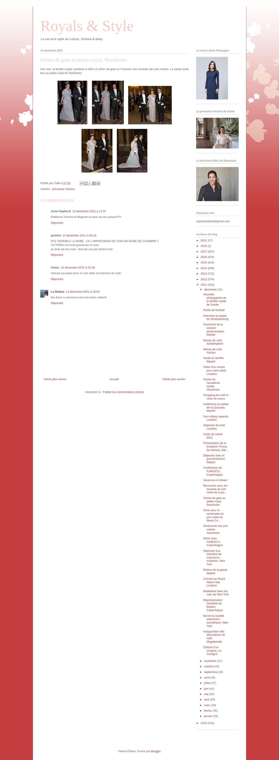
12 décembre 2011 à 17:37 (89, 211)
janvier (208, 716)
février (208, 710)
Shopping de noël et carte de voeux (215, 396)
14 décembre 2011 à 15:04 (83, 291)
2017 (204, 251)
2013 (204, 273)
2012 (204, 279)
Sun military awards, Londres (216, 418)
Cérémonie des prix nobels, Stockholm (215, 529)
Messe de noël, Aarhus (212, 351)
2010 (204, 723)
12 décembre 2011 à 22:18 (78, 267)
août (207, 677)
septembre (211, 672)
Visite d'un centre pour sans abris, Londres (215, 370)
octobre (209, 666)
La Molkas (58, 291)
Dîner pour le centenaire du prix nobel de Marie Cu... (213, 515)
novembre (210, 661)
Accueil (114, 379)
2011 (204, 284)
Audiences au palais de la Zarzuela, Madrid (215, 407)
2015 (204, 262)
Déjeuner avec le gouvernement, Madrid (214, 459)
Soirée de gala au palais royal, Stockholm (214, 501)
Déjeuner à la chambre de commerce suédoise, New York (214, 557)
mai (206, 694)
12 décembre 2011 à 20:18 (79, 235)
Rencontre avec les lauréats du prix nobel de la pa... (215, 489)
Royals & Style (87, 25)
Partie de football (214, 310)
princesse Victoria (63, 189)
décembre (210, 289)
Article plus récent (55, 379)
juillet (207, 683)
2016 (204, 257)
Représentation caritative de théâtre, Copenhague (213, 605)
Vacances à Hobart (215, 480)
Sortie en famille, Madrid (213, 359)
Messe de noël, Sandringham (213, 342)
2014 (204, 268)
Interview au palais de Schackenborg (215, 317)
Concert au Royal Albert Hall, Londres (214, 582)
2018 (204, 246)
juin (206, 688)
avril (207, 699)
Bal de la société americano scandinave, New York (215, 621)
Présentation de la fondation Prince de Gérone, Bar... (215, 446)
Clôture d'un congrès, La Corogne (212, 651)
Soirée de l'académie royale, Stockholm (211, 384)
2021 (204, 240)
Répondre (57, 222)
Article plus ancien (173, 379)
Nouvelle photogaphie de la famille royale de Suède (214, 299)
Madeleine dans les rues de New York (216, 592)
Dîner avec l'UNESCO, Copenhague (213, 542)
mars (207, 705)
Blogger (155, 751)
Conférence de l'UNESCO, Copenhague (213, 471)
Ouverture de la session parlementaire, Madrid (214, 329)
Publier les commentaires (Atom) (123, 392)
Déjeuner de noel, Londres (214, 427)
